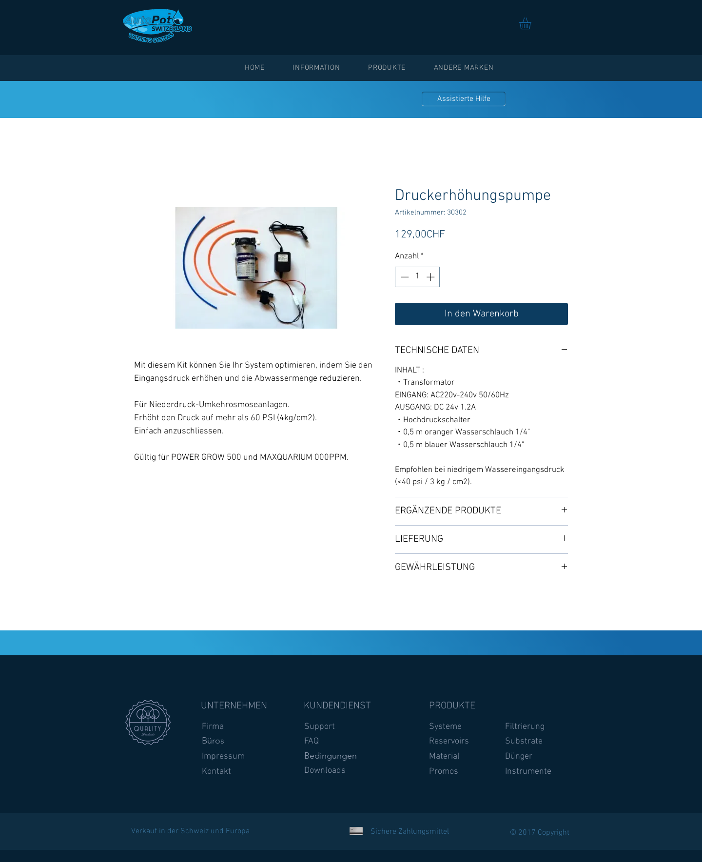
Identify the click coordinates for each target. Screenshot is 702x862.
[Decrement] (403, 277)
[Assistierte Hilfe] (464, 99)
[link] (532, 23)
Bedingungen (330, 755)
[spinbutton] (417, 277)
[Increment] (431, 277)
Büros (213, 740)
